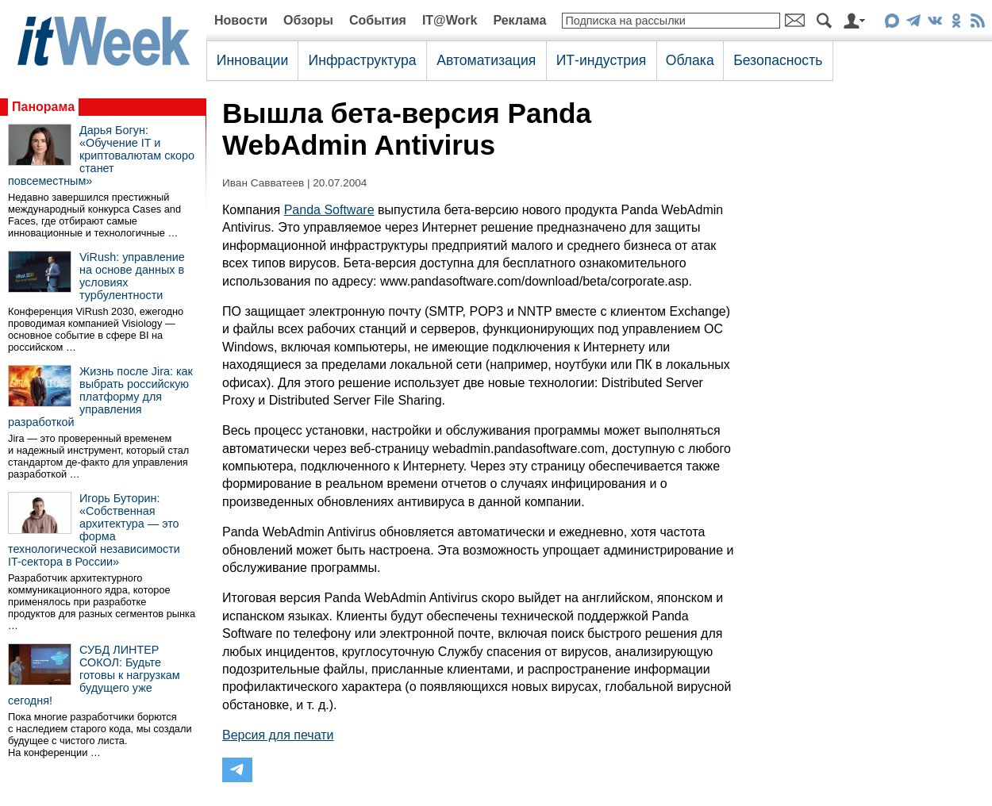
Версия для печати (277, 735)
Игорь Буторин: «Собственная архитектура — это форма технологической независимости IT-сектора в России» (94, 530)
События (377, 20)
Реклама (519, 20)
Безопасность (777, 60)
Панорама (43, 106)
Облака (690, 60)
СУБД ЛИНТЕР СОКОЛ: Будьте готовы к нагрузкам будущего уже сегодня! (94, 675)
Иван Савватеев (263, 183)
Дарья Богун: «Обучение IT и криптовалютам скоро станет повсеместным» (101, 155)
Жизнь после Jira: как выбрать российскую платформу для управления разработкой (100, 396)
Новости (240, 20)
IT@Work (450, 20)
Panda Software (329, 210)
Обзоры (308, 20)
